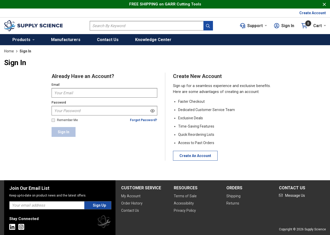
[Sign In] (64, 132)
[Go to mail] (292, 195)
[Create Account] (195, 156)
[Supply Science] (103, 222)
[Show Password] (152, 110)
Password (59, 102)
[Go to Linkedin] (12, 227)
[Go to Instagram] (21, 227)
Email (56, 85)
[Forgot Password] (143, 120)
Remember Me (67, 120)
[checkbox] (53, 120)
